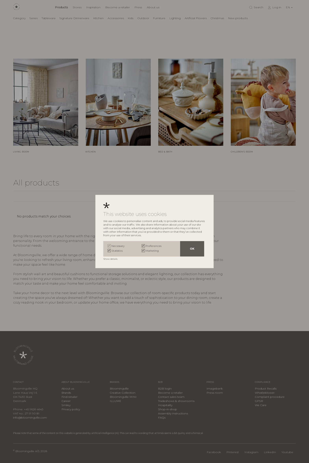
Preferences (153, 246)
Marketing (152, 250)
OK (192, 249)
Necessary (118, 246)
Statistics (117, 250)
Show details (110, 259)
